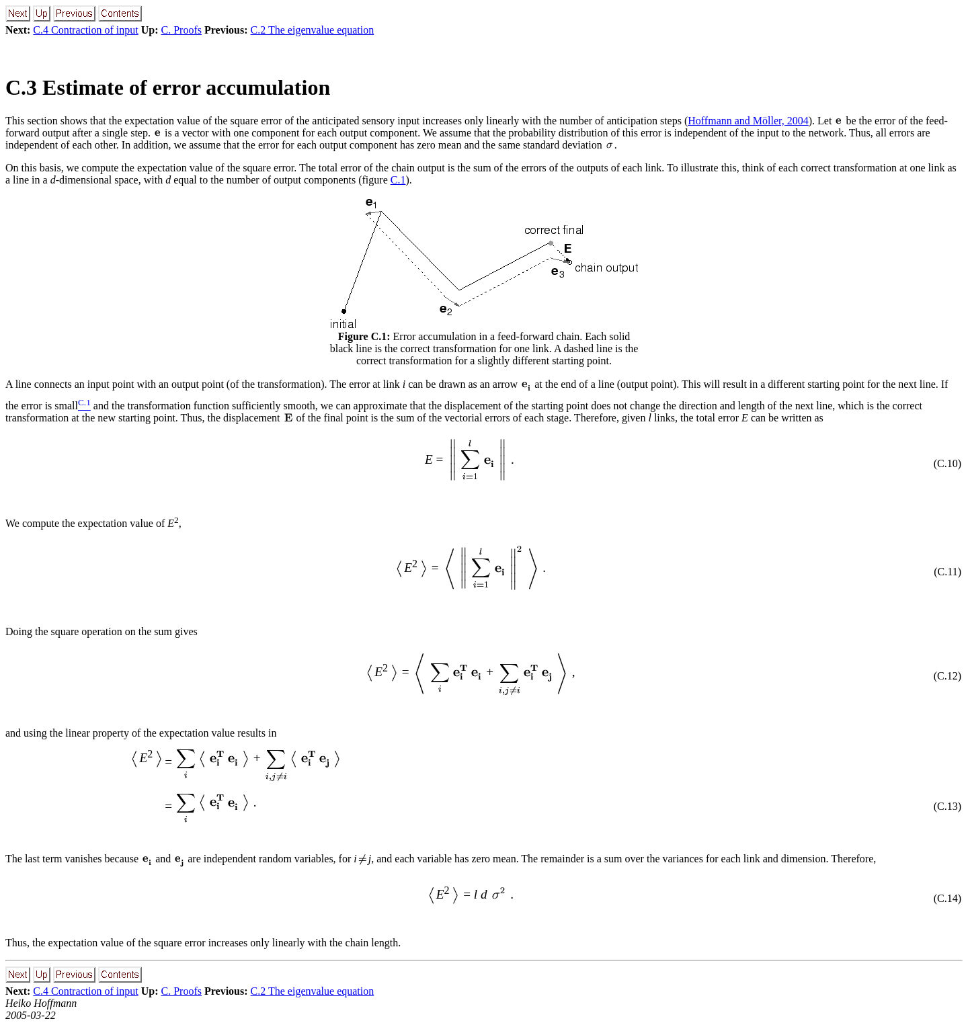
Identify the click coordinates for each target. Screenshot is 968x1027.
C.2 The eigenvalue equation (312, 30)
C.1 (398, 180)
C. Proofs (181, 30)
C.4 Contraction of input (85, 30)
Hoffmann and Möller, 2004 (748, 120)
